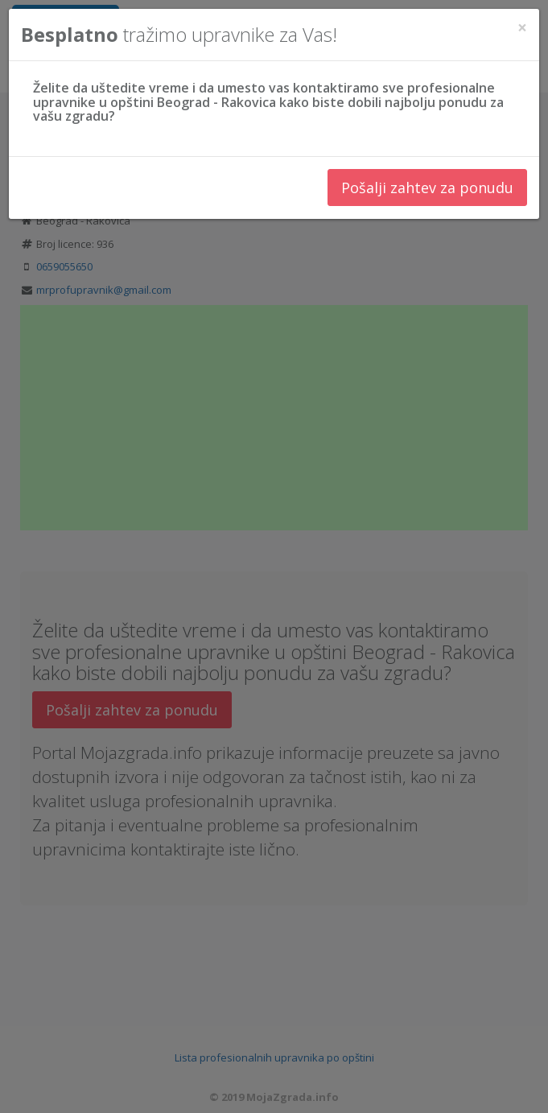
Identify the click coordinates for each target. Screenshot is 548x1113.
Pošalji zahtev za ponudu (427, 186)
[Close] (522, 27)
